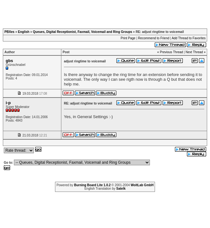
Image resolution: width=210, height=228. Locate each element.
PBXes (9, 32)
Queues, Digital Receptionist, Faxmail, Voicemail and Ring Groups (82, 32)
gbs (9, 60)
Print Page (127, 38)
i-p (8, 102)
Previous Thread (171, 52)
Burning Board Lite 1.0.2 (92, 185)
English (23, 32)
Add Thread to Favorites (189, 38)
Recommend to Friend (153, 38)
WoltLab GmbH (142, 185)
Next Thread (194, 52)
